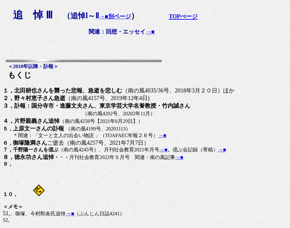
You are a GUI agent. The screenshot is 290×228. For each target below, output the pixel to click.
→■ (150, 31)
